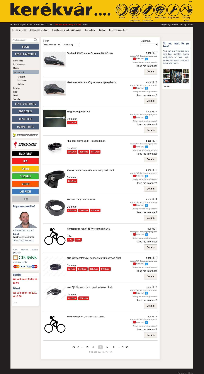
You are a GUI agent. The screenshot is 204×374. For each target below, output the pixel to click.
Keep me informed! (146, 66)
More (85, 24)
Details (151, 71)
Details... (167, 86)
